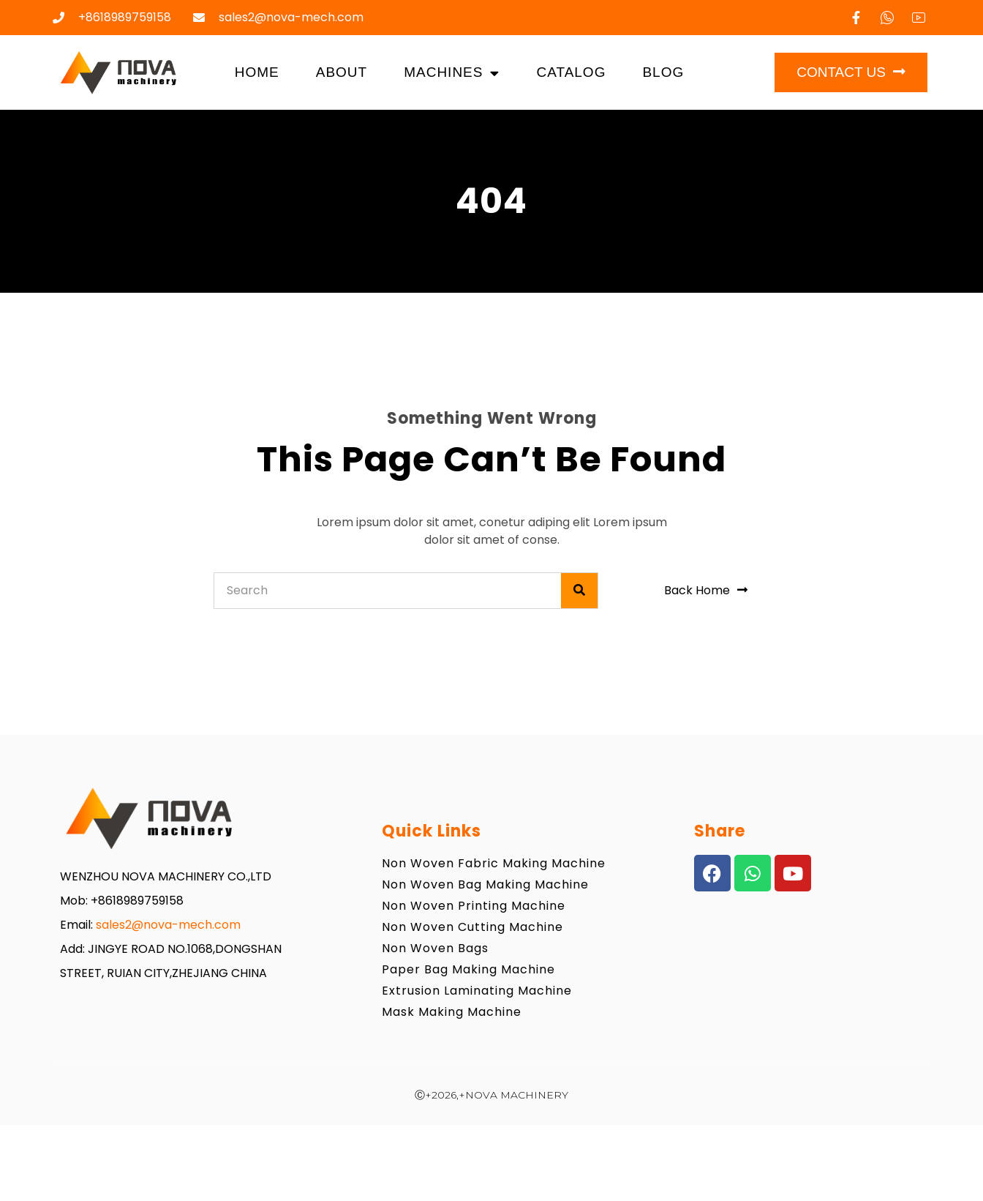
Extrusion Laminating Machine (477, 990)
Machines (452, 73)
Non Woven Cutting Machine (472, 926)
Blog (663, 72)
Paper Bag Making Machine (468, 969)
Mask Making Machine (451, 1011)
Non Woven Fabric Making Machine (494, 863)
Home (257, 72)
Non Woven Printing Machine (473, 905)
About (341, 72)
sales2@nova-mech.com (168, 924)
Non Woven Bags (435, 948)
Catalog (571, 72)
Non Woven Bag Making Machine (485, 884)
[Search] (579, 590)
